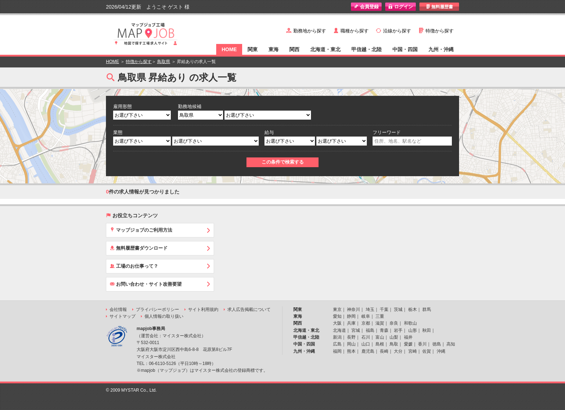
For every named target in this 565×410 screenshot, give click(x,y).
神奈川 (353, 309)
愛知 (337, 316)
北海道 (339, 330)
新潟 (337, 337)
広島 (337, 344)
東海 (273, 49)
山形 (412, 330)
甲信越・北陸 (366, 49)
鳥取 (394, 344)
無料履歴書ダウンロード (139, 248)
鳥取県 (163, 61)
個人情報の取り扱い (163, 316)
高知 (450, 344)
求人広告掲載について (249, 309)
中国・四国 (405, 49)
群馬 (426, 309)
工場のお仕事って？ (134, 266)
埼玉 (370, 309)
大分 (398, 351)
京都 (365, 323)
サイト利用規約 (203, 309)
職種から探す (355, 31)
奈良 (394, 323)
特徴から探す (440, 31)
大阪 (337, 323)
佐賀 (426, 351)
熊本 (351, 351)
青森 (384, 330)
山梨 (394, 337)
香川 (422, 344)
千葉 (384, 309)
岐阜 (365, 316)
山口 (365, 344)
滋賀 (379, 323)
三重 (379, 316)
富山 (379, 337)
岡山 (351, 344)
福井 (408, 337)
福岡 (337, 351)
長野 (351, 337)
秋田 (426, 330)
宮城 (355, 330)
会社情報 (118, 309)
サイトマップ (122, 316)
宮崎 (412, 351)
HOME (229, 49)
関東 (253, 49)
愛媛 (408, 344)
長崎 (384, 351)
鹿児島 (367, 351)
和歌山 (410, 323)
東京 (337, 309)
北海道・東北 (325, 49)
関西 (294, 49)
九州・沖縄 (441, 49)
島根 (379, 344)
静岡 (351, 316)
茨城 (398, 309)
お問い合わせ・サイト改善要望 (146, 284)
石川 (365, 337)
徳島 (436, 344)
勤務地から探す (309, 31)
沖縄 (441, 351)
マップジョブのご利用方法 (141, 230)
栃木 (412, 309)
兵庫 (351, 323)
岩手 (398, 330)
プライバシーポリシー (157, 309)
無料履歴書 (439, 6)
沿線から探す (397, 31)
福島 (370, 330)
